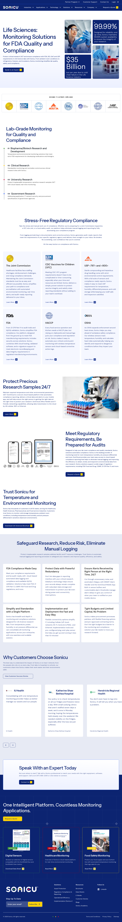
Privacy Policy (106, 917)
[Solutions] (68, 7)
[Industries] (29, 7)
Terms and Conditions (93, 917)
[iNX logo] (24, 889)
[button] (6, 745)
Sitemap (116, 917)
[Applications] (42, 7)
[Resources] (80, 7)
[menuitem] (72, 2)
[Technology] (55, 7)
